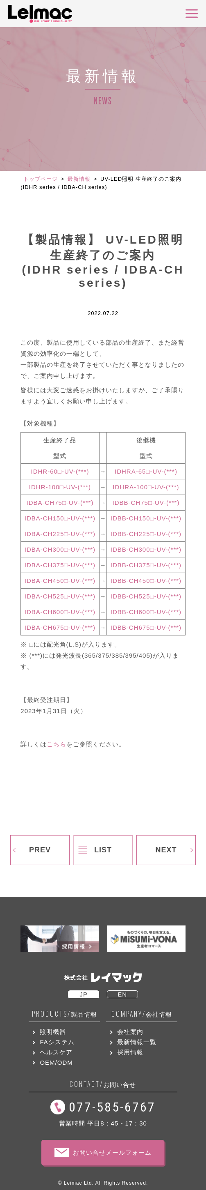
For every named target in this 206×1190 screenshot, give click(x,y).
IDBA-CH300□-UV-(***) (60, 549)
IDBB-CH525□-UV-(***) (146, 596)
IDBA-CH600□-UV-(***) (60, 611)
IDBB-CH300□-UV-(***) (146, 549)
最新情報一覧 (136, 1041)
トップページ (40, 179)
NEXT (166, 850)
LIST (103, 850)
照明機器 (53, 1031)
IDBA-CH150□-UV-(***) (60, 518)
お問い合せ (103, 1084)
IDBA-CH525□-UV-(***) (60, 596)
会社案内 (130, 1031)
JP (83, 994)
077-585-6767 (112, 1107)
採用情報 (130, 1052)
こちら (56, 744)
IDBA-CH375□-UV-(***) (60, 565)
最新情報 (79, 179)
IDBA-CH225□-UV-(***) (60, 533)
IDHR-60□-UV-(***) (60, 471)
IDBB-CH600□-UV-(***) (146, 611)
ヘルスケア (56, 1052)
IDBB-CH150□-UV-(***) (146, 518)
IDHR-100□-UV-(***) (60, 486)
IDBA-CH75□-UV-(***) (60, 502)
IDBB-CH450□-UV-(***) (146, 580)
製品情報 (64, 1013)
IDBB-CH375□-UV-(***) (146, 565)
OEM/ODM (56, 1062)
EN (122, 994)
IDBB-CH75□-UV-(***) (146, 502)
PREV (40, 850)
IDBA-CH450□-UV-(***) (60, 580)
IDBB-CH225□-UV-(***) (146, 533)
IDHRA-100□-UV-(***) (146, 486)
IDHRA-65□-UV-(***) (146, 471)
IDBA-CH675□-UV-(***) (60, 627)
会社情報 (141, 1013)
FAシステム (57, 1041)
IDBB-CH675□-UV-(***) (146, 627)
